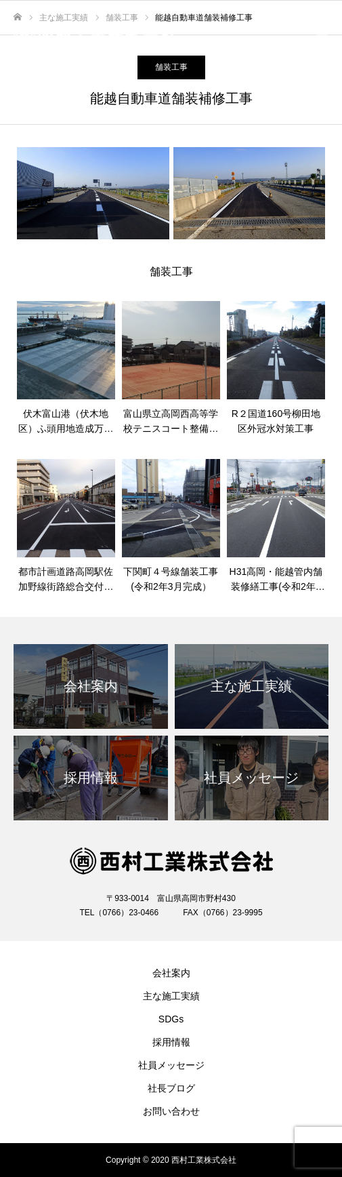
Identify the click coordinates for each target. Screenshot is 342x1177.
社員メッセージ (171, 1065)
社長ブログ (171, 1088)
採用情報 (171, 1042)
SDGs (171, 1019)
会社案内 (171, 972)
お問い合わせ (171, 1111)
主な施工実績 (171, 996)
